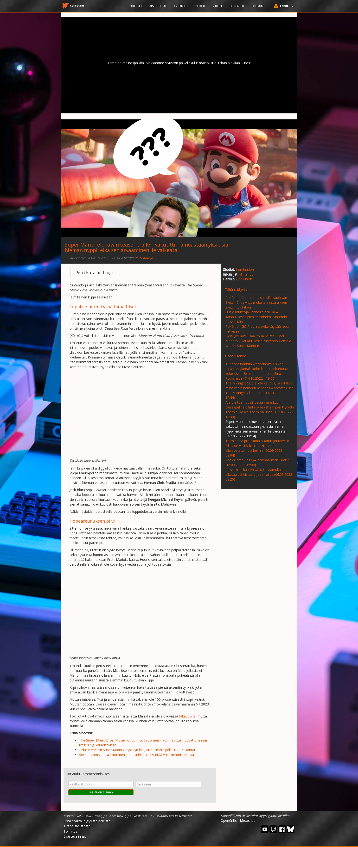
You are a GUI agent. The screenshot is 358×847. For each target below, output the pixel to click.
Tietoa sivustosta (77, 826)
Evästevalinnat (75, 836)
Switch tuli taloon (238, 307)
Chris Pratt (244, 279)
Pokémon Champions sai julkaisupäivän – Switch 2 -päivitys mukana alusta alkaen (257, 300)
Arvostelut (157, 6)
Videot (217, 6)
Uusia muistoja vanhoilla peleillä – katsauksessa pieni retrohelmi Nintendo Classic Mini (256, 317)
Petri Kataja (143, 257)
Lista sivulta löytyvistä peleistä (87, 821)
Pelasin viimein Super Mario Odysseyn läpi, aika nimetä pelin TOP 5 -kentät (137, 750)
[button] (282, 6)
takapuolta (187, 716)
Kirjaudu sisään (101, 792)
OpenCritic (229, 820)
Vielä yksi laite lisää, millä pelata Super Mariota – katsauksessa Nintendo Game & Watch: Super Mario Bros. (258, 341)
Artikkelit (181, 6)
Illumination (245, 269)
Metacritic (247, 820)
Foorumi (258, 6)
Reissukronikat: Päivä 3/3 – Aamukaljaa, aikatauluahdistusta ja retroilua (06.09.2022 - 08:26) (259, 474)
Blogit (200, 6)
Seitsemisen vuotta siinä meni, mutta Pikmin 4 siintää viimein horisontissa (136, 754)
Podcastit (237, 6)
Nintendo (246, 274)
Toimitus (70, 831)
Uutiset (136, 6)
